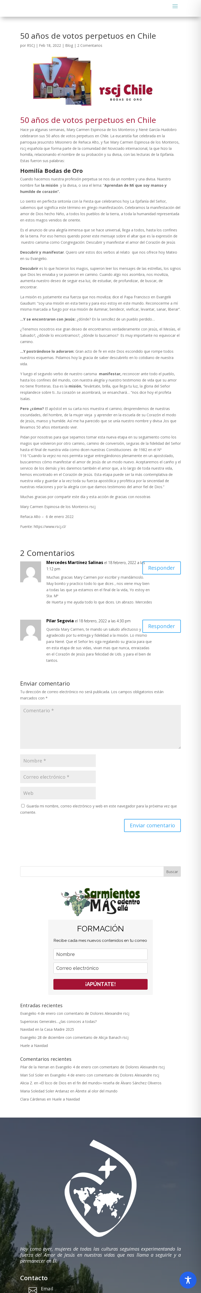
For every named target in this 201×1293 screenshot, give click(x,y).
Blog (69, 45)
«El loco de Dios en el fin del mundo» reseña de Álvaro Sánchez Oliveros (100, 1082)
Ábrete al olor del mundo (96, 1091)
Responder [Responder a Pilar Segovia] (161, 626)
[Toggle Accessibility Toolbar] (188, 1280)
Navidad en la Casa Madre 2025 (47, 1029)
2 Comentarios (89, 45)
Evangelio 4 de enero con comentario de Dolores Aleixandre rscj (74, 1013)
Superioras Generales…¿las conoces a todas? (58, 1021)
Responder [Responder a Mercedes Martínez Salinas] (161, 567)
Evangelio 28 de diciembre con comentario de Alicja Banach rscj (74, 1037)
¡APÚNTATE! (100, 984)
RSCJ (31, 45)
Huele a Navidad (34, 1045)
